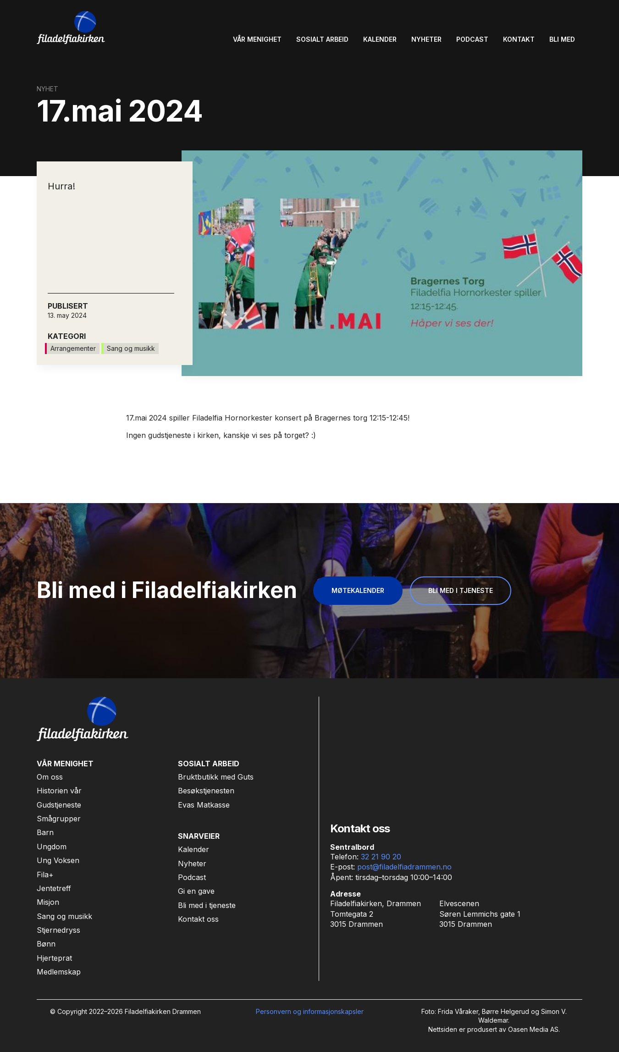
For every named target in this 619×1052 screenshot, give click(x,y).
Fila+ (45, 874)
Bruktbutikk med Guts (216, 776)
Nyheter (192, 863)
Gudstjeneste (59, 804)
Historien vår (59, 790)
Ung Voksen (58, 860)
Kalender (193, 849)
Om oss (50, 776)
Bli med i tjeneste (207, 905)
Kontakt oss (198, 919)
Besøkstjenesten (206, 790)
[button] (257, 39)
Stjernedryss (58, 930)
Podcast (192, 877)
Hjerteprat (54, 958)
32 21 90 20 (381, 856)
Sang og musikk (64, 916)
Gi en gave (196, 891)
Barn (45, 832)
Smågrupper (59, 818)
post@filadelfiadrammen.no (404, 866)
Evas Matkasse (204, 804)
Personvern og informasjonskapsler (310, 1011)
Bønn (46, 943)
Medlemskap (59, 971)
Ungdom (51, 846)
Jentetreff (54, 888)
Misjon (48, 902)
